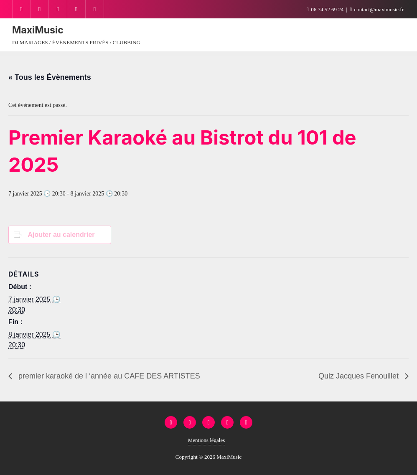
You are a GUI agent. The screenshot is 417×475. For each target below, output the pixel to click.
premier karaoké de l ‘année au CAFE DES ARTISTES (108, 376)
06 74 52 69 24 (326, 9)
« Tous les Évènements (49, 77)
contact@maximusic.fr (377, 9)
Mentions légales (206, 440)
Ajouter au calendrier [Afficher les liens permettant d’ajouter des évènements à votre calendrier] (61, 234)
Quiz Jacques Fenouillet (359, 376)
